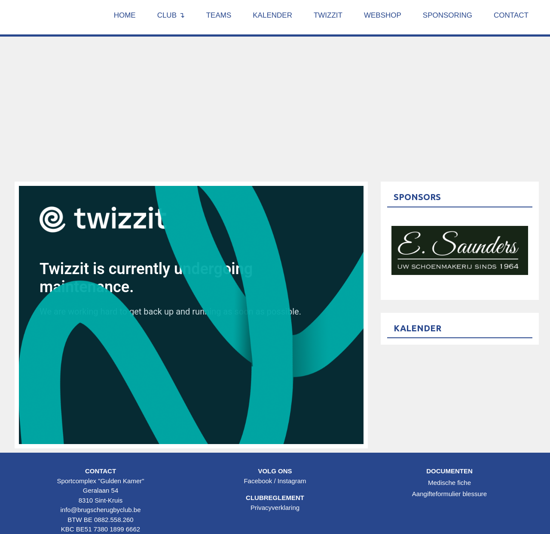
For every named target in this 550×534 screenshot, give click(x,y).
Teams (219, 15)
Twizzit (328, 15)
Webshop (382, 15)
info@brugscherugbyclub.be (100, 509)
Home (125, 15)
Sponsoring (447, 15)
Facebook (258, 481)
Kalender (272, 15)
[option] (460, 250)
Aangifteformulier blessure (449, 493)
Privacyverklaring (275, 507)
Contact (511, 15)
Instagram (292, 481)
